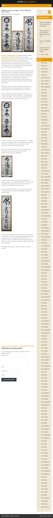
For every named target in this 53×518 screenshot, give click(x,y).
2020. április (44, 201)
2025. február (44, 105)
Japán (26, 2)
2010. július (44, 477)
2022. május (44, 156)
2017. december (45, 246)
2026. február (44, 72)
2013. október (44, 363)
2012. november (45, 396)
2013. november (45, 360)
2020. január (44, 207)
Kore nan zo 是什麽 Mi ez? (45, 42)
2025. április (44, 99)
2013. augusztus (45, 369)
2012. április (44, 414)
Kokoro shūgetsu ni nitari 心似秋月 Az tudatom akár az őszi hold (45, 33)
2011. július (44, 441)
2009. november (45, 498)
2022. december (45, 150)
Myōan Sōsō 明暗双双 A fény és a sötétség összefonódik (45, 24)
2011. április (44, 450)
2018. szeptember (45, 237)
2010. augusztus (45, 474)
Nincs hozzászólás (14, 14)
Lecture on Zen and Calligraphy (9, 346)
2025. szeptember (45, 87)
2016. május (44, 279)
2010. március (44, 489)
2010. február (44, 492)
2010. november (45, 465)
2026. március (44, 69)
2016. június (44, 276)
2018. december (45, 228)
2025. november (45, 81)
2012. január (44, 423)
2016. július (44, 273)
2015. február (44, 315)
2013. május (44, 378)
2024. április (44, 117)
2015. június (44, 306)
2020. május (44, 198)
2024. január (44, 123)
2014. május (44, 342)
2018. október (44, 234)
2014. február (44, 351)
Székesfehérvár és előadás (26, 346)
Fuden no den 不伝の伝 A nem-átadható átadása (45, 49)
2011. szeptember (45, 435)
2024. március (44, 120)
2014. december (45, 321)
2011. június (44, 444)
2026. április (44, 66)
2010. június (44, 480)
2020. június (44, 195)
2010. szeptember (45, 471)
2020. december (45, 186)
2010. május (44, 483)
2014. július (44, 336)
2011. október (44, 432)
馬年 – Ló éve (44, 54)
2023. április (44, 141)
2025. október (44, 84)
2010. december (45, 462)
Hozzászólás (5, 355)
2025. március (44, 102)
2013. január (44, 390)
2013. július (44, 372)
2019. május (44, 219)
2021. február (44, 183)
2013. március (44, 384)
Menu (3, 5)
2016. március (44, 285)
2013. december (45, 357)
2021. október (44, 174)
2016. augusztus (45, 270)
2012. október (44, 399)
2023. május (44, 138)
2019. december (45, 210)
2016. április (44, 282)
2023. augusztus (45, 129)
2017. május (44, 249)
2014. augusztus (45, 333)
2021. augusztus (45, 180)
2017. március (44, 255)
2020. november (45, 189)
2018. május (44, 240)
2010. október (44, 468)
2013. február (44, 387)
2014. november (45, 324)
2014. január (44, 354)
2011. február (44, 456)
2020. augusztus (45, 192)
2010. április (44, 486)
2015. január (44, 318)
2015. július (44, 303)
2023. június (44, 135)
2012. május (44, 411)
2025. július (44, 90)
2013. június (44, 375)
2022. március (44, 162)
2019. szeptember (45, 216)
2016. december (45, 261)
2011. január (44, 459)
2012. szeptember (45, 402)
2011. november (45, 429)
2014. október (44, 327)
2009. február (44, 504)
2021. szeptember (45, 177)
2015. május (44, 309)
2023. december (45, 126)
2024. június (44, 114)
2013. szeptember (45, 366)
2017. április (44, 252)
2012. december (45, 393)
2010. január (44, 495)
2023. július (44, 132)
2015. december (45, 291)
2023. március (44, 144)
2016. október (44, 264)
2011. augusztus (45, 438)
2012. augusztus (45, 405)
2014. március (44, 348)
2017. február (44, 258)
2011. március (44, 453)
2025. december (45, 78)
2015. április (44, 312)
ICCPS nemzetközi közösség (10, 55)
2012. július (44, 408)
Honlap (3, 376)
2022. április (44, 159)
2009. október (44, 501)
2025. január (44, 108)
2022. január (44, 168)
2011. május (44, 447)
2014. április (44, 345)
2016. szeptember (45, 267)
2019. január (44, 225)
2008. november (45, 507)
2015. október (44, 294)
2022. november (45, 153)
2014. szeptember (45, 330)
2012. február (44, 420)
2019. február (44, 222)
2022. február (44, 165)
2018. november (45, 231)
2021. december (45, 171)
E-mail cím (4, 372)
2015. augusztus (45, 300)
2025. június (44, 93)
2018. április (44, 243)
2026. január (44, 75)
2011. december (45, 426)
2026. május (44, 63)
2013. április (44, 381)
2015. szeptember (45, 297)
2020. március (44, 204)
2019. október (44, 213)
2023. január (44, 147)
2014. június (44, 339)
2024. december (45, 111)
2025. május (44, 96)
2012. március (44, 417)
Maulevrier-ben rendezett (8, 58)
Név (2, 368)
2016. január (44, 288)
